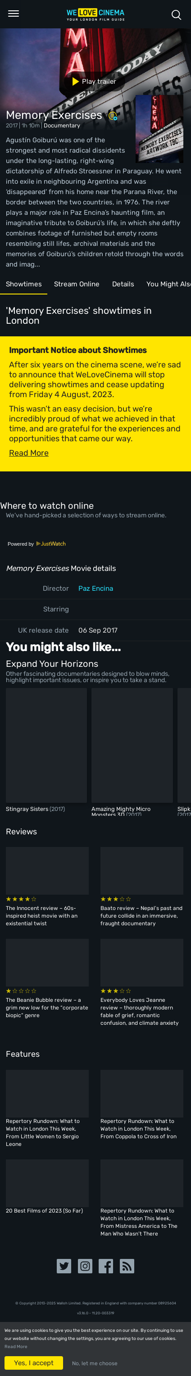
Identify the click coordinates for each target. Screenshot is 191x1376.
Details (123, 284)
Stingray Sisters (28, 809)
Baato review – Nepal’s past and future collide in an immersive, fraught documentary (141, 916)
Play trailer (90, 81)
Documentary (62, 125)
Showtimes (24, 284)
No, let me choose (95, 1363)
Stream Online (77, 284)
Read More (16, 1346)
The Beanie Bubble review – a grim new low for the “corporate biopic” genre (47, 1007)
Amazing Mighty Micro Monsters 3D (120, 812)
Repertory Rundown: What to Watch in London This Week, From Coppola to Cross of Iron (138, 1129)
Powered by (37, 544)
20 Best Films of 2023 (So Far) (44, 1211)
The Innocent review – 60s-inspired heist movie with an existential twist (41, 916)
